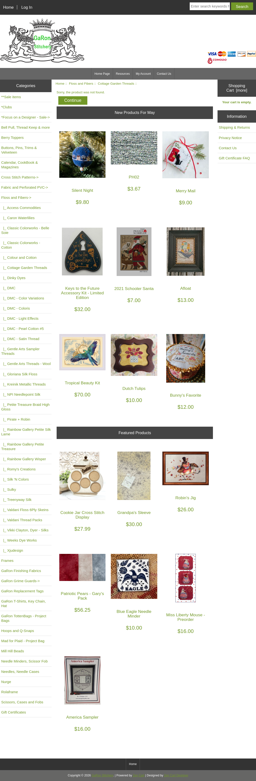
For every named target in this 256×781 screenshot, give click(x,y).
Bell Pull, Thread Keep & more (25, 127)
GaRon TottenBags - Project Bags (23, 618)
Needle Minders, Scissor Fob (24, 661)
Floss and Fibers (81, 83)
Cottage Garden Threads (116, 83)
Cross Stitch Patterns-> (19, 177)
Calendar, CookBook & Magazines (19, 164)
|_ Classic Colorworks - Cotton (20, 245)
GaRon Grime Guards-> (20, 581)
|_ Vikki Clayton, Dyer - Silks (25, 530)
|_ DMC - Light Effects (19, 318)
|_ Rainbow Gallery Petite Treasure (22, 446)
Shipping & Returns (234, 127)
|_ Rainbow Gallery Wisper (23, 459)
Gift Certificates (13, 712)
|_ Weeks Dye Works (19, 540)
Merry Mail (185, 191)
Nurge (6, 682)
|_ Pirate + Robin (15, 419)
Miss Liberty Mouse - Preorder (185, 617)
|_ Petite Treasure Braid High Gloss (25, 406)
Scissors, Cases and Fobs (22, 702)
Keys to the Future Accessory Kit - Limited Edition (82, 293)
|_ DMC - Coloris (15, 308)
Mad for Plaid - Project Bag (23, 641)
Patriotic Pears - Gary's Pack (82, 596)
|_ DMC (8, 288)
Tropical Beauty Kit (82, 383)
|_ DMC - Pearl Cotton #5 (22, 329)
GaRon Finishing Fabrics (21, 571)
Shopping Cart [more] (236, 87)
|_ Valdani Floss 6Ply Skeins (25, 510)
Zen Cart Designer (176, 775)
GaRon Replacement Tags (22, 591)
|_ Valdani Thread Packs (21, 520)
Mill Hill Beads (12, 651)
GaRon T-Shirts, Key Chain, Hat (23, 603)
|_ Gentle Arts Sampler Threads (20, 351)
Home (8, 7)
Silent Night (82, 190)
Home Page (102, 73)
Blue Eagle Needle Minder (134, 613)
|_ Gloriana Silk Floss (19, 374)
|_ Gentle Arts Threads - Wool (26, 364)
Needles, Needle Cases (20, 671)
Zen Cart (138, 775)
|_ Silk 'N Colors (15, 479)
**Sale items (11, 97)
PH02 (134, 177)
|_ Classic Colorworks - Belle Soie (25, 230)
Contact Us (164, 73)
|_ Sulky (8, 489)
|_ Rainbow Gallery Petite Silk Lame (26, 431)
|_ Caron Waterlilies (18, 218)
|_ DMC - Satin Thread (20, 339)
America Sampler (82, 717)
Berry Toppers (12, 137)
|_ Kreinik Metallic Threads (23, 384)
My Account (143, 73)
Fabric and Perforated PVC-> (24, 187)
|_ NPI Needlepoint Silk (20, 394)
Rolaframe (9, 692)
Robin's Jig (185, 498)
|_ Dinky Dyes (13, 278)
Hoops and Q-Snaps (17, 631)
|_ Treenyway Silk (16, 500)
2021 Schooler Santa (134, 288)
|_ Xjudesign (12, 550)
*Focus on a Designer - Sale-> (25, 117)
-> (16, 197)
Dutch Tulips (134, 388)
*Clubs (6, 107)
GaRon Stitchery (102, 775)
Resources (123, 73)
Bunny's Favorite (185, 395)
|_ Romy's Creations (18, 469)
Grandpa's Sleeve (134, 512)
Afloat (185, 288)
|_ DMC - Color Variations (22, 298)
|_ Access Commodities (21, 208)
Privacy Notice (230, 138)
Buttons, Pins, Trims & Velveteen (19, 150)
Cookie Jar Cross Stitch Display (82, 515)
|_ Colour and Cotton (19, 257)
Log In (26, 7)
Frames (7, 560)
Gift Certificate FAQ (234, 158)
